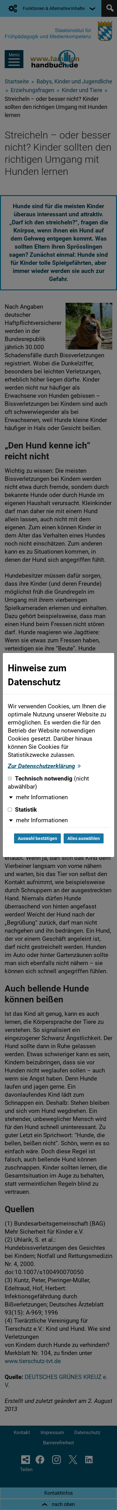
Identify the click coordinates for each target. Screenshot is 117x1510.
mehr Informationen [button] (42, 797)
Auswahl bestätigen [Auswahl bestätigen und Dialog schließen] (37, 838)
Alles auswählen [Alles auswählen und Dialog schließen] (83, 838)
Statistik (22, 809)
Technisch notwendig (48, 782)
